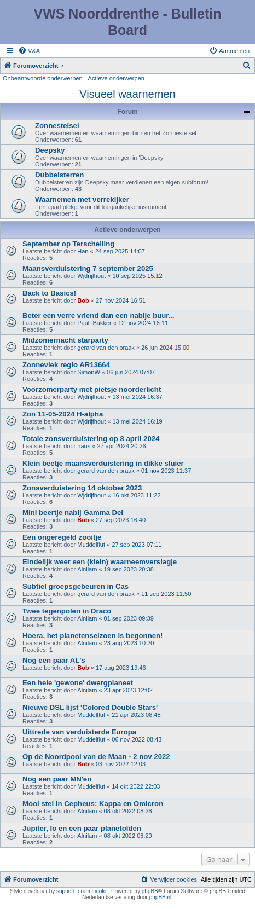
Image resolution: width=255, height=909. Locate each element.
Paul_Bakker (94, 323)
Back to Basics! (49, 293)
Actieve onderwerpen (116, 78)
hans (83, 446)
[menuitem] (29, 50)
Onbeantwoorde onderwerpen (43, 78)
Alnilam (87, 569)
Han (82, 251)
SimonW (88, 372)
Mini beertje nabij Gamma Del (72, 512)
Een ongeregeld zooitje (61, 537)
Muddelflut (91, 544)
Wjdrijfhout (91, 276)
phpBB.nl (160, 897)
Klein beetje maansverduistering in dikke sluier (103, 463)
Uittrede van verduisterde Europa (79, 732)
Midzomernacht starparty (65, 340)
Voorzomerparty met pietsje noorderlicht (91, 389)
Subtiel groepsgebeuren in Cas (75, 586)
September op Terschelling (68, 244)
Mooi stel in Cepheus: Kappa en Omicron (92, 804)
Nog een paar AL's (53, 660)
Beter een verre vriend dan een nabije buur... (98, 315)
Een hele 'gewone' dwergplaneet (77, 683)
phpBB (150, 891)
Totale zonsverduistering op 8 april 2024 (90, 439)
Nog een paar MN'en (56, 779)
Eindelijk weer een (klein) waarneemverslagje (99, 562)
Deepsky (50, 150)
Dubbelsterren (59, 175)
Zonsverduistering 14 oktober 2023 (82, 488)
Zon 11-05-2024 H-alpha (62, 414)
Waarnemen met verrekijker (82, 199)
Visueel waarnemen (127, 94)
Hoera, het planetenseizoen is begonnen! (92, 636)
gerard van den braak (106, 347)
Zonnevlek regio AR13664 (66, 365)
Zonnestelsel (57, 125)
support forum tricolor (82, 891)
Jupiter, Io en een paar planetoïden (81, 828)
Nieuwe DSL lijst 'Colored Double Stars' (90, 707)
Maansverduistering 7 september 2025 (87, 268)
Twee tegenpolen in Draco (66, 611)
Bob (83, 300)
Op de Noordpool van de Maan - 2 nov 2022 (96, 756)
